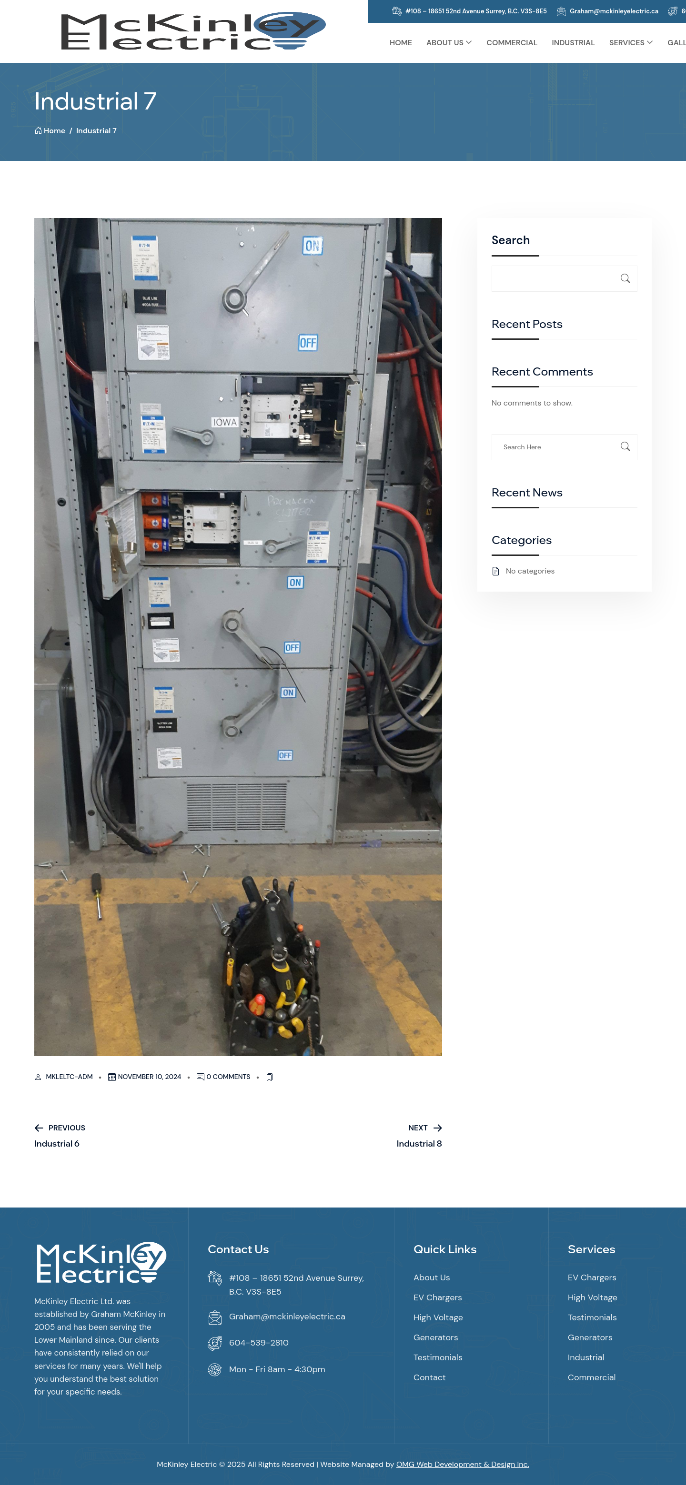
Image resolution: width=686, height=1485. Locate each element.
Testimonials (438, 1357)
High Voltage (438, 1317)
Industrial (573, 43)
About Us (445, 43)
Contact (430, 1377)
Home (401, 43)
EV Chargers (438, 1297)
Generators (436, 1337)
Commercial (511, 43)
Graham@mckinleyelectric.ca (614, 11)
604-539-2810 (259, 1342)
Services (627, 43)
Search (511, 240)
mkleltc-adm (69, 1076)
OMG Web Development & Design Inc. (462, 1464)
